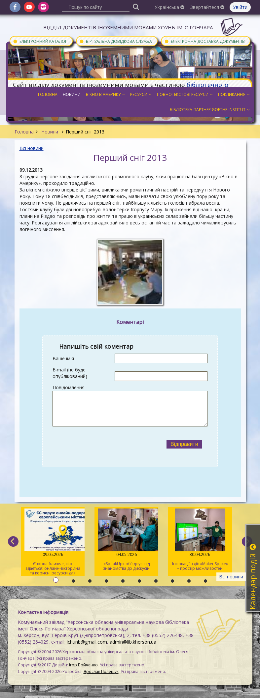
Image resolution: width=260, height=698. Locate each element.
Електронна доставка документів (204, 41)
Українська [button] (169, 7)
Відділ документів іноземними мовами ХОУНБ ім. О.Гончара (128, 27)
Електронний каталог (40, 41)
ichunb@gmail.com (87, 642)
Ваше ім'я (63, 358)
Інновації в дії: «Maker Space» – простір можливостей (200, 540)
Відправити (184, 444)
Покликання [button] (234, 94)
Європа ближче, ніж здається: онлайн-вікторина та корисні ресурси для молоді (53, 542)
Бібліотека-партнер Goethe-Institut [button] (210, 109)
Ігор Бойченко (83, 665)
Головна (24, 132)
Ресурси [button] (141, 94)
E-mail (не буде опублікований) (70, 372)
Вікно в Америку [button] (105, 94)
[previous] (13, 541)
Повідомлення (69, 387)
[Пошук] (136, 6)
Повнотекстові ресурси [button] (185, 94)
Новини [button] (72, 94)
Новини (49, 132)
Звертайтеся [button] (207, 7)
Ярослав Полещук (101, 671)
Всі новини (31, 148)
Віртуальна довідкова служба (115, 41)
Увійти (240, 7)
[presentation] (106, 444)
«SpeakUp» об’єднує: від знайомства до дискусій (126, 540)
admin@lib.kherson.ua (133, 642)
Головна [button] (47, 94)
